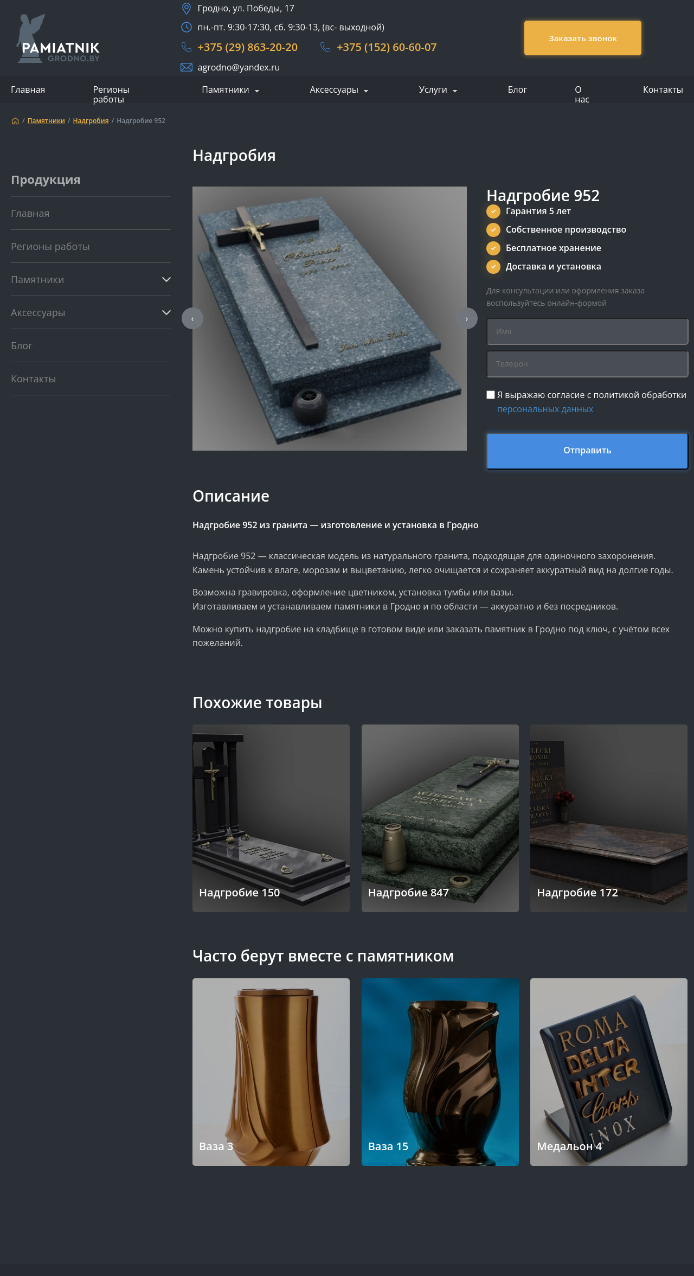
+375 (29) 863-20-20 (248, 47)
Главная (28, 89)
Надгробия (91, 121)
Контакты (663, 89)
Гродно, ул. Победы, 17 (246, 8)
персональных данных (545, 409)
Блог (517, 89)
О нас (582, 94)
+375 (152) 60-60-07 (387, 47)
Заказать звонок (583, 38)
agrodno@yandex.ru (239, 67)
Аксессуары (334, 90)
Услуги (433, 90)
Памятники (225, 90)
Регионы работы (111, 94)
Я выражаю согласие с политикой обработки (591, 402)
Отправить (587, 450)
